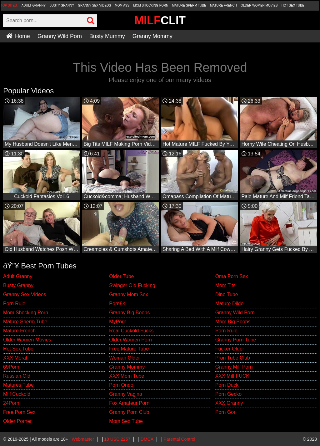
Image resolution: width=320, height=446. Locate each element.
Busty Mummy (107, 36)
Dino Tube (226, 294)
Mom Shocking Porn (150, 5)
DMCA (147, 439)
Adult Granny (34, 5)
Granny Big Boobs (129, 312)
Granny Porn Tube (235, 339)
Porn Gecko (228, 394)
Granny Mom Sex (128, 294)
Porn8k (117, 303)
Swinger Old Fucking (132, 285)
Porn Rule (14, 303)
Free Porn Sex (19, 412)
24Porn (11, 403)
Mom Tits (225, 285)
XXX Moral (15, 357)
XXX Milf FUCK (232, 376)
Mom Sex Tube (126, 421)
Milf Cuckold (16, 394)
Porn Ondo (121, 385)
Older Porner (17, 421)
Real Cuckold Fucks (131, 330)
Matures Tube (18, 385)
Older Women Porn (130, 339)
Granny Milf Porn (234, 367)
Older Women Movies (259, 5)
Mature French (223, 5)
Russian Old (16, 376)
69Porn (11, 367)
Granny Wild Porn (60, 36)
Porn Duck (227, 385)
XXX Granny (229, 403)
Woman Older (124, 357)
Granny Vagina (125, 394)
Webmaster (83, 439)
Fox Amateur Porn (129, 403)
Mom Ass (122, 5)
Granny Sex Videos (94, 5)
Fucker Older (229, 348)
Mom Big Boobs (233, 321)
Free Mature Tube (129, 348)
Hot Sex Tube (293, 5)
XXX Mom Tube (126, 376)
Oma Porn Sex (231, 276)
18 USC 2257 (117, 439)
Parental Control (179, 439)
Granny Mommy (152, 36)
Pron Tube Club (232, 357)
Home (18, 36)
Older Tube (121, 276)
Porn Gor (225, 412)
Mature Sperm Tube (189, 5)
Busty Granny (61, 5)
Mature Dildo (229, 303)
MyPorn (117, 321)
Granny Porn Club (129, 412)
